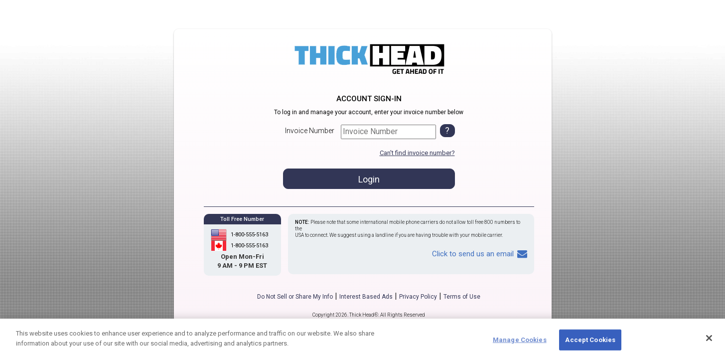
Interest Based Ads (366, 296)
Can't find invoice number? (417, 153)
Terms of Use (461, 296)
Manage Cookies (520, 344)
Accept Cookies (590, 344)
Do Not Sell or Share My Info (295, 296)
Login (369, 179)
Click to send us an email (479, 253)
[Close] (709, 343)
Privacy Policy (418, 296)
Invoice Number (309, 131)
